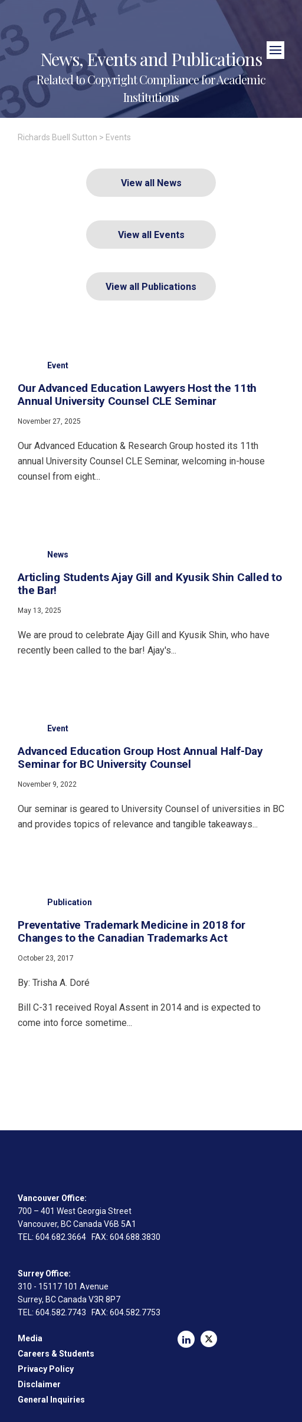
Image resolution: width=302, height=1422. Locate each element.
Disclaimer (39, 1384)
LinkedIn (186, 1339)
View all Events (151, 234)
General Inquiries (51, 1399)
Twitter (209, 1339)
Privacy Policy (46, 1369)
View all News (151, 183)
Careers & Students (56, 1353)
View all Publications (151, 286)
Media (30, 1338)
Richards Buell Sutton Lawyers (151, 33)
